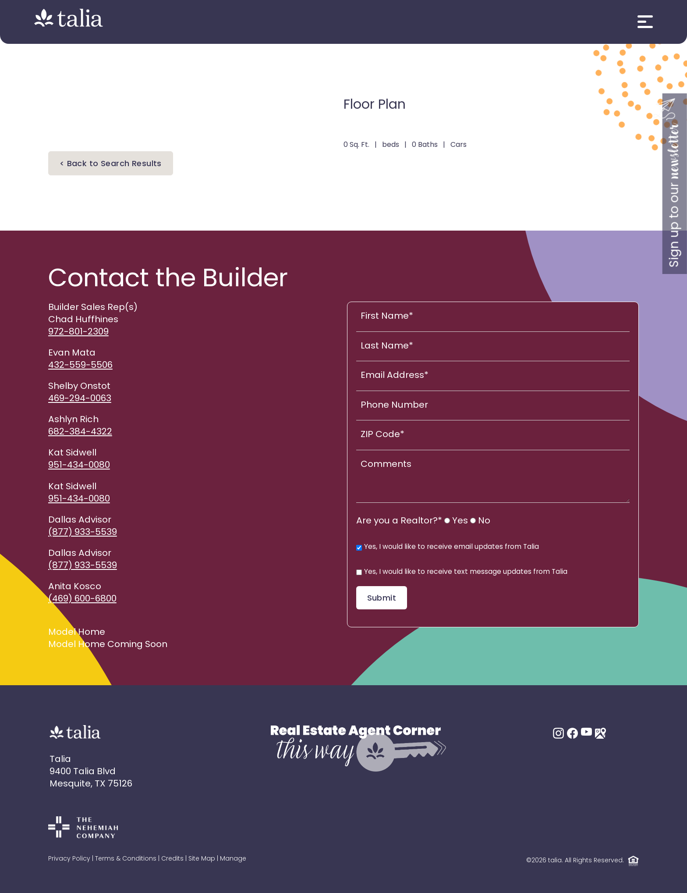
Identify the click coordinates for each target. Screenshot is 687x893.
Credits (172, 859)
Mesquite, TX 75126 (91, 784)
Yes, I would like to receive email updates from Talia (447, 547)
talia (555, 861)
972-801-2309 (78, 332)
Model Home (76, 632)
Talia (60, 759)
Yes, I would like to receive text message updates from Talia (461, 572)
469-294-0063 (79, 399)
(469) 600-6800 (82, 599)
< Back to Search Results (111, 164)
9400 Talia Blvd (83, 772)
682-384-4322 (80, 432)
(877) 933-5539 (82, 532)
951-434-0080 (79, 465)
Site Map (201, 859)
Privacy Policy (69, 859)
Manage (233, 859)
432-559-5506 (80, 365)
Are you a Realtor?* (399, 521)
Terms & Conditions (125, 859)
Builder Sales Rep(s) (93, 307)
